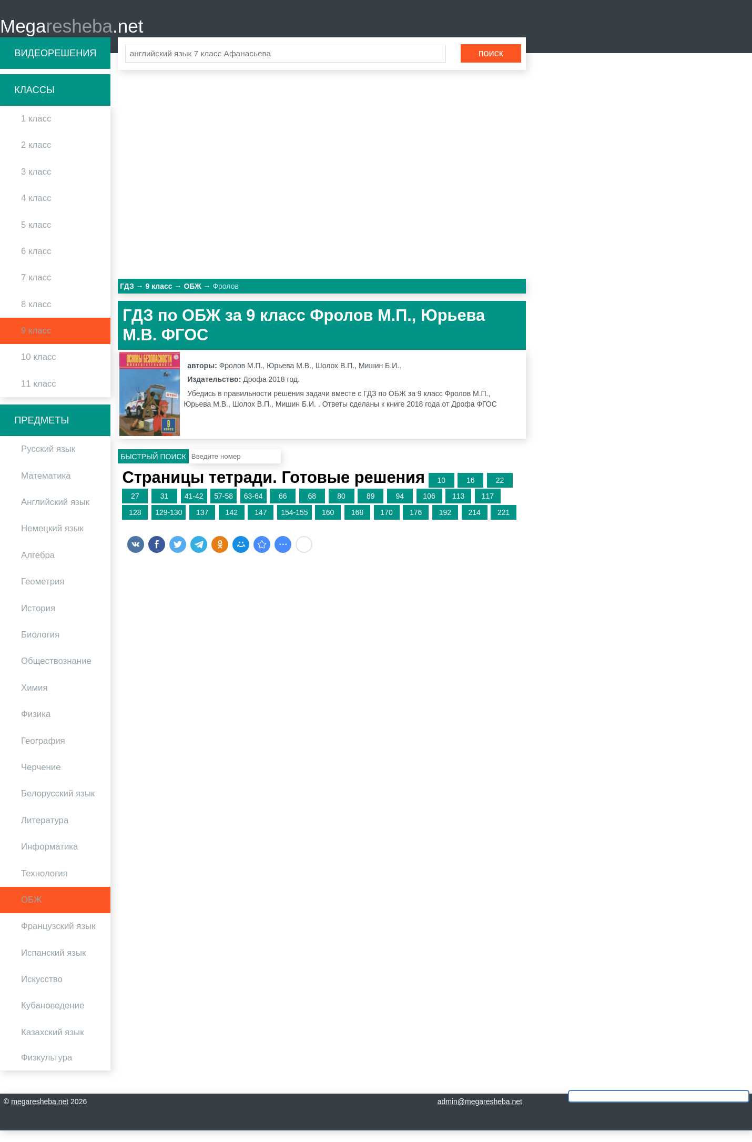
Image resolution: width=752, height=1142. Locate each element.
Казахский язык (52, 1043)
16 (470, 491)
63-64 (253, 507)
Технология (44, 885)
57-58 (223, 507)
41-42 (194, 507)
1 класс (36, 130)
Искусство (42, 991)
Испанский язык (53, 964)
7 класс (36, 289)
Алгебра (38, 566)
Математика (46, 487)
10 (441, 491)
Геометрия (42, 593)
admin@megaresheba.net (480, 1113)
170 (386, 524)
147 (261, 524)
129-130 (168, 524)
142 (232, 524)
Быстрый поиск (153, 467)
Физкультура (46, 1069)
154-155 (294, 524)
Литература (44, 831)
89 (371, 507)
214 (474, 524)
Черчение (41, 779)
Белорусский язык (58, 805)
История (38, 619)
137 (202, 524)
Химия (34, 699)
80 (341, 507)
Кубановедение (52, 1017)
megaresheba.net (39, 1113)
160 (328, 524)
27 (135, 507)
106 (429, 507)
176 (416, 524)
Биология (40, 646)
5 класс (36, 236)
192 (445, 524)
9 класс (36, 342)
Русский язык (48, 461)
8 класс (36, 315)
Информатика (49, 858)
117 (488, 507)
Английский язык (55, 514)
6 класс (36, 262)
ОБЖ (31, 911)
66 (283, 507)
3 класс (36, 183)
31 (164, 507)
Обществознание (56, 673)
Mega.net (71, 32)
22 (500, 491)
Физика (35, 726)
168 (357, 524)
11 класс (38, 395)
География (43, 752)
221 (503, 524)
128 (135, 524)
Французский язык (58, 938)
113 (458, 507)
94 (400, 507)
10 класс (38, 368)
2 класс (36, 156)
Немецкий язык (52, 540)
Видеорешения (55, 64)
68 (312, 507)
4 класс (36, 210)
